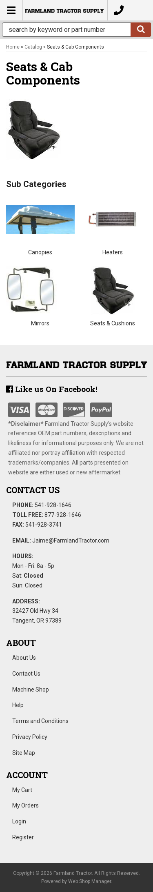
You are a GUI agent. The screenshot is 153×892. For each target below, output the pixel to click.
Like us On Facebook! (52, 389)
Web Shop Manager (89, 881)
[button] (76, 29)
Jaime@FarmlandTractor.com (70, 540)
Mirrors (40, 323)
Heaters (112, 252)
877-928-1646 (62, 515)
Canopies (40, 252)
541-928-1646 (53, 505)
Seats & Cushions (112, 323)
